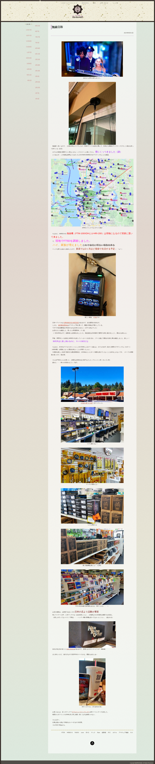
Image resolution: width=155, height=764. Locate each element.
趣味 (94, 24)
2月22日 (37, 93)
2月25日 (37, 88)
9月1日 (29, 86)
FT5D (95, 323)
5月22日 (37, 65)
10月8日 (29, 69)
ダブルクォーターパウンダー (81, 718)
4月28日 (37, 71)
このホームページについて (69, 24)
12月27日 (29, 36)
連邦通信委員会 (63, 331)
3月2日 (37, 82)
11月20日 (28, 53)
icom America (70, 655)
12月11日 (28, 41)
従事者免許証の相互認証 (71, 329)
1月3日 (37, 105)
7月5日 (37, 48)
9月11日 (29, 81)
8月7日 (37, 37)
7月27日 (37, 43)
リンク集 (115, 24)
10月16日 (29, 64)
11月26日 (28, 47)
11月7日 (29, 58)
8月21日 (37, 32)
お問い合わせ (104, 24)
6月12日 (37, 60)
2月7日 (37, 99)
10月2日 (29, 75)
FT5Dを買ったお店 (87, 409)
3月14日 (37, 77)
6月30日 (37, 54)
